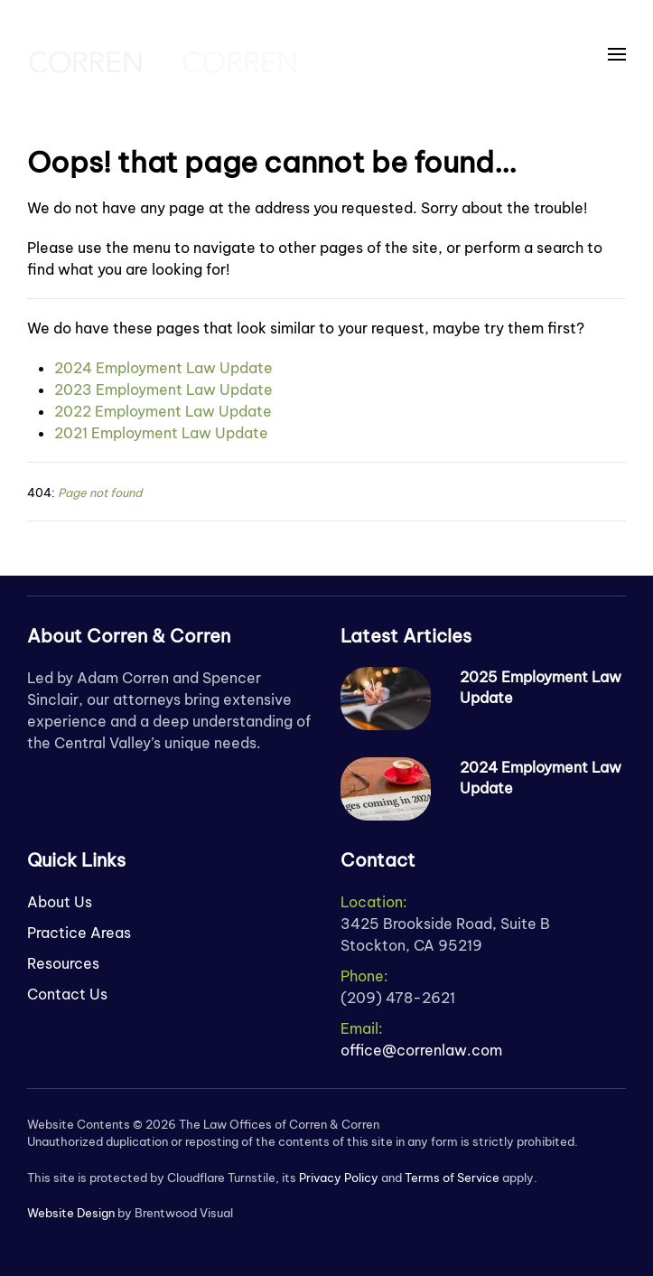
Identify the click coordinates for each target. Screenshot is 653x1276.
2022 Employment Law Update (163, 411)
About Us (59, 902)
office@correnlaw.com (421, 1050)
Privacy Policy (338, 1177)
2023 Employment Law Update (163, 389)
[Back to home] (162, 54)
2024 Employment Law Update (163, 368)
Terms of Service (452, 1177)
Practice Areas (79, 933)
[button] (617, 54)
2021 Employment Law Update (161, 433)
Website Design (71, 1213)
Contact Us (67, 994)
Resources (63, 963)
